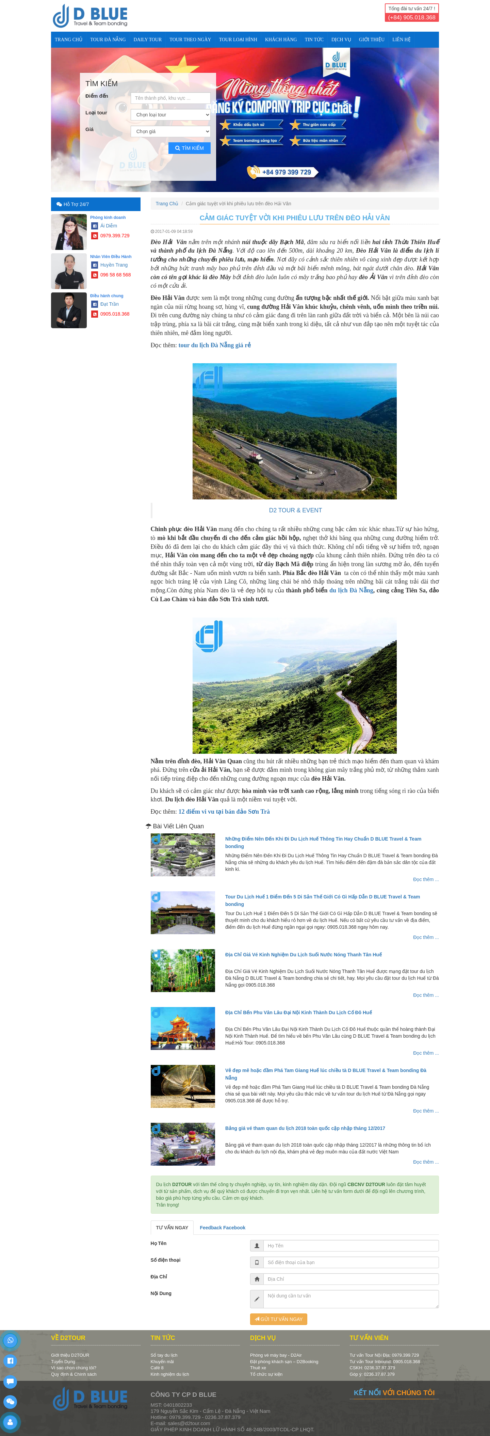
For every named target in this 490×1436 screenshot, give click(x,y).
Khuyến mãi (162, 1361)
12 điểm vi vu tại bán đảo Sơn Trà (224, 811)
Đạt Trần (105, 304)
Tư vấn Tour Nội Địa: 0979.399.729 (384, 1355)
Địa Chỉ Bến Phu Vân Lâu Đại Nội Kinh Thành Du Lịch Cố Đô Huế (298, 1012)
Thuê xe (258, 1367)
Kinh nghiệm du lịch (170, 1374)
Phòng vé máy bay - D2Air (276, 1355)
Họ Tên (159, 1243)
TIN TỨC (314, 39)
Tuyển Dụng (63, 1361)
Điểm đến (96, 96)
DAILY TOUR (148, 39)
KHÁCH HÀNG (281, 39)
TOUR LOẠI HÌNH (238, 39)
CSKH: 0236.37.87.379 (372, 1367)
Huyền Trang (109, 265)
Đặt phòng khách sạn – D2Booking (284, 1361)
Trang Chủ (68, 39)
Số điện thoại (166, 1260)
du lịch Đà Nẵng (351, 590)
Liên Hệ (401, 39)
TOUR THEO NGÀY (190, 39)
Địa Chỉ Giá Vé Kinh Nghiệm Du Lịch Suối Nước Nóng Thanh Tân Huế (303, 954)
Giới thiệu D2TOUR (70, 1355)
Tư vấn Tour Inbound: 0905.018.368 (385, 1361)
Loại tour (96, 112)
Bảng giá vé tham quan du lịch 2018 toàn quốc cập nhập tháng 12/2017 (305, 1128)
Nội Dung (161, 1293)
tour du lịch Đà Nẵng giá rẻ (214, 345)
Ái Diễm (104, 225)
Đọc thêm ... (426, 879)
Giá (89, 129)
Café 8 (157, 1367)
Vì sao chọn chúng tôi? (73, 1367)
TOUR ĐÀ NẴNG (108, 39)
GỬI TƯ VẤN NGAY (279, 1319)
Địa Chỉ (159, 1276)
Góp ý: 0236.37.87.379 (372, 1374)
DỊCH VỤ (341, 39)
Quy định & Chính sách (74, 1374)
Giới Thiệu (372, 39)
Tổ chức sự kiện (266, 1374)
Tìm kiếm (189, 148)
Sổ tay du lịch (164, 1355)
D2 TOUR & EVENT (295, 510)
